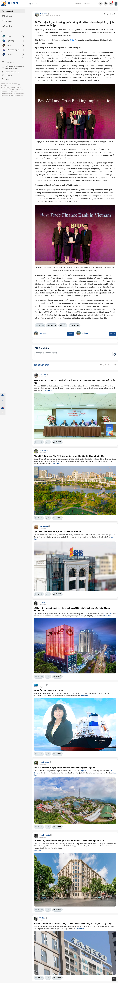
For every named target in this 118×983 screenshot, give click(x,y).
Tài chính (10, 54)
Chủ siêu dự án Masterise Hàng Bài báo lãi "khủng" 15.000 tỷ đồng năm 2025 (69, 841)
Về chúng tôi (10, 62)
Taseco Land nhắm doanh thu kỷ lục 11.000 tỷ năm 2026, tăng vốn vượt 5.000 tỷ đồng (73, 923)
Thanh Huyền (44, 835)
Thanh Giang (44, 762)
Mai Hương (43, 526)
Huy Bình (43, 14)
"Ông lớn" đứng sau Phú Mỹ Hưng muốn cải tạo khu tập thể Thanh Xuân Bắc (69, 456)
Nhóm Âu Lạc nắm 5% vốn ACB (48, 690)
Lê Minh (42, 685)
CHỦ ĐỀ (3, 32)
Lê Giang (43, 450)
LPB (111, 614)
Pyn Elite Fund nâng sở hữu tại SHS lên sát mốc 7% (57, 532)
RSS (7, 79)
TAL (65, 929)
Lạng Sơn (83, 771)
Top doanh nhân (41, 365)
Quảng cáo (9, 76)
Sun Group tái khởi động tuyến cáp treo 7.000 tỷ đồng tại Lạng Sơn (64, 768)
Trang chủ (9, 11)
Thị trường (10, 41)
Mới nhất (9, 16)
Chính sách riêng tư (12, 72)
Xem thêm (48, 390)
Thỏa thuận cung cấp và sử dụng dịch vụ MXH (14, 67)
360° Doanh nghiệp (13, 50)
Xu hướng (9, 21)
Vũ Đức (42, 602)
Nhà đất (85, 333)
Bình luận (9, 26)
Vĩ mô (9, 36)
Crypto (9, 45)
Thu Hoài (42, 375)
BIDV (72, 40)
